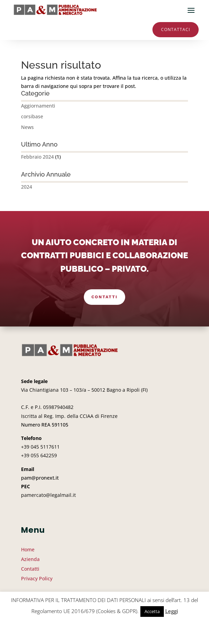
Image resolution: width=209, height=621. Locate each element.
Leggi (171, 611)
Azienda (30, 559)
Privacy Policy (36, 578)
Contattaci (175, 29)
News (27, 127)
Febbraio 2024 (37, 156)
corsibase (32, 116)
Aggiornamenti (38, 105)
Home (27, 549)
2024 (26, 186)
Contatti (104, 296)
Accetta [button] (152, 611)
